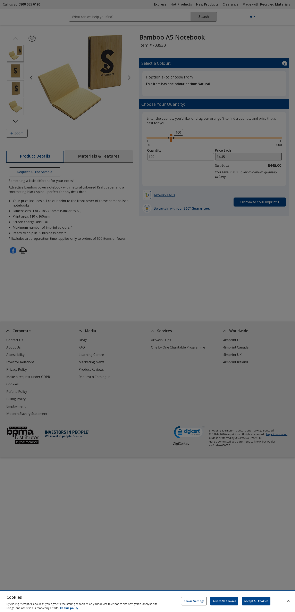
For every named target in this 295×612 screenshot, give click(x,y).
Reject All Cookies (224, 602)
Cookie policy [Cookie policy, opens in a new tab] (69, 609)
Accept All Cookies (256, 602)
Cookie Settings (194, 602)
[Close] (288, 602)
